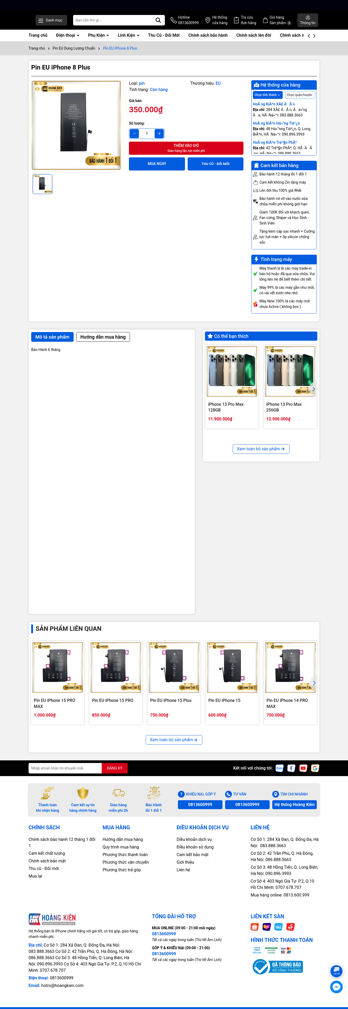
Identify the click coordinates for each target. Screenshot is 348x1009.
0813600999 (200, 810)
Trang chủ (38, 40)
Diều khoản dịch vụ (194, 844)
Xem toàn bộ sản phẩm (261, 537)
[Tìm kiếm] (179, 23)
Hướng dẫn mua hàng (123, 844)
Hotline (206, 23)
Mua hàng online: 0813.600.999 (280, 900)
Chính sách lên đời (253, 40)
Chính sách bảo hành (208, 40)
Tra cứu (260, 23)
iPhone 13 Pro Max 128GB (225, 412)
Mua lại (35, 881)
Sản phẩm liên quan (68, 634)
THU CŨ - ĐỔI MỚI (216, 169)
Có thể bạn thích (228, 341)
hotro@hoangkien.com (62, 991)
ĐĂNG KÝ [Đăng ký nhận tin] (114, 774)
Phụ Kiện (97, 40)
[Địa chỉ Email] (78, 773)
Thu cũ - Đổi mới (44, 874)
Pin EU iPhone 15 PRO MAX (54, 708)
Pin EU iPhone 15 (224, 705)
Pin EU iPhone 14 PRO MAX (287, 708)
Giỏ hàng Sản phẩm (289, 23)
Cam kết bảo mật (193, 860)
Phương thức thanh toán (125, 860)
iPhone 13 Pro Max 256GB (284, 412)
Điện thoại (66, 40)
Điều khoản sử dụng (195, 852)
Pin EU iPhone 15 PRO (112, 705)
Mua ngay (157, 169)
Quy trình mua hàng (121, 852)
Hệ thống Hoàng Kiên (294, 810)
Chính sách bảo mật (47, 866)
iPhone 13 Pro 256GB (286, 498)
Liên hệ (183, 875)
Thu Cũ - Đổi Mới (164, 40)
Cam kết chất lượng (47, 858)
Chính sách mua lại (298, 40)
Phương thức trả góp (122, 875)
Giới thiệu (185, 867)
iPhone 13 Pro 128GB (228, 498)
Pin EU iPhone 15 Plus (171, 705)
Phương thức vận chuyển (126, 867)
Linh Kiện (127, 40)
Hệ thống (234, 23)
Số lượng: (137, 129)
